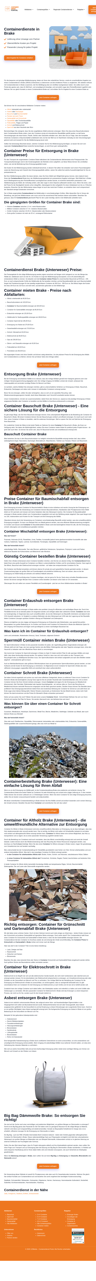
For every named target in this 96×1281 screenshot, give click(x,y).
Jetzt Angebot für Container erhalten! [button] (19, 58)
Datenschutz (41, 1235)
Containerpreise (72, 1226)
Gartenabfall (11, 1221)
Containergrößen (43, 9)
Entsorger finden (72, 1214)
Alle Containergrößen (44, 1223)
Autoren (9, 1235)
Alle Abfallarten (12, 1223)
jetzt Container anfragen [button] (48, 97)
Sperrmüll (10, 127)
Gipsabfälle (11, 120)
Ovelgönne (11, 1193)
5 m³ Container (42, 1217)
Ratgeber (80, 9)
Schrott (9, 125)
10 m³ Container (42, 1221)
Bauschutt (10, 114)
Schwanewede (34, 1193)
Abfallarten (28, 9)
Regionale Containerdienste (63, 9)
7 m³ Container (42, 1219)
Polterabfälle (11, 123)
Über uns (10, 1233)
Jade (5, 1193)
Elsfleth (25, 1193)
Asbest (9, 111)
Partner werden (12, 1238)
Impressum (41, 1233)
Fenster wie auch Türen (15, 116)
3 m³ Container (42, 1214)
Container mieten (43, 1226)
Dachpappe (19, 111)
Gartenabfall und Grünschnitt (16, 118)
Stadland (19, 1193)
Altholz (9, 109)
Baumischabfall (22, 114)
